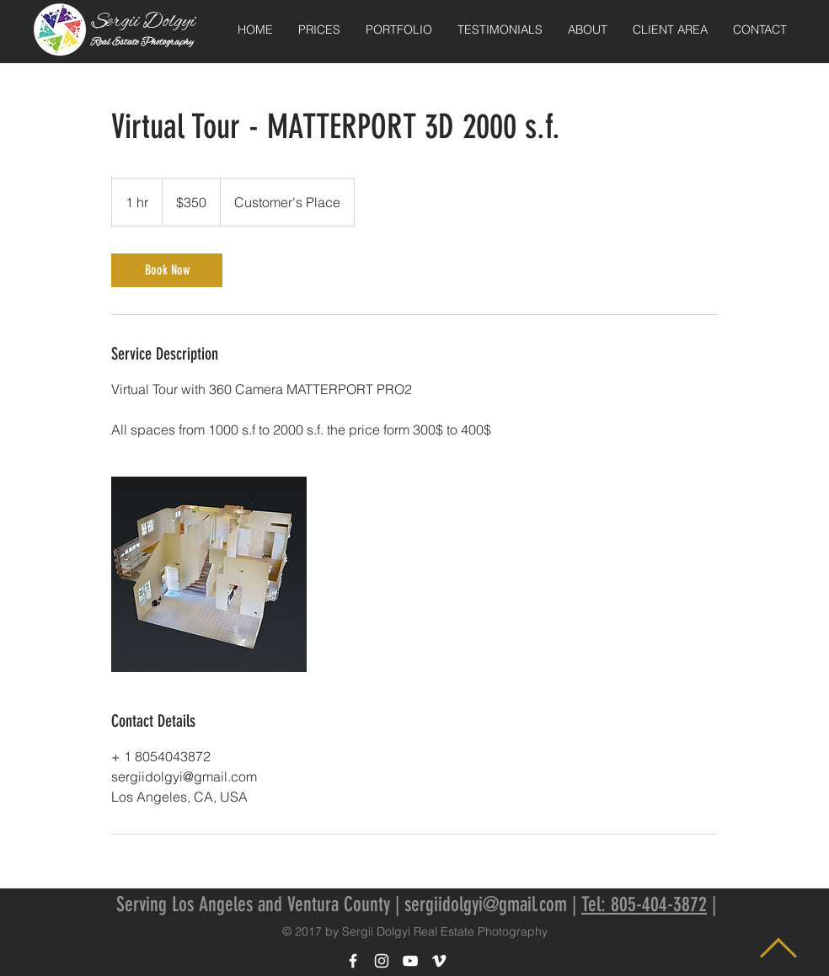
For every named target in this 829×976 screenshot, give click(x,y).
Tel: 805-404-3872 (644, 904)
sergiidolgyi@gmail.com (485, 904)
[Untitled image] (209, 574)
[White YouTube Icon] (410, 961)
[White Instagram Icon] (381, 961)
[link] (166, 270)
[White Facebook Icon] (353, 961)
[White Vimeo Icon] (439, 961)
